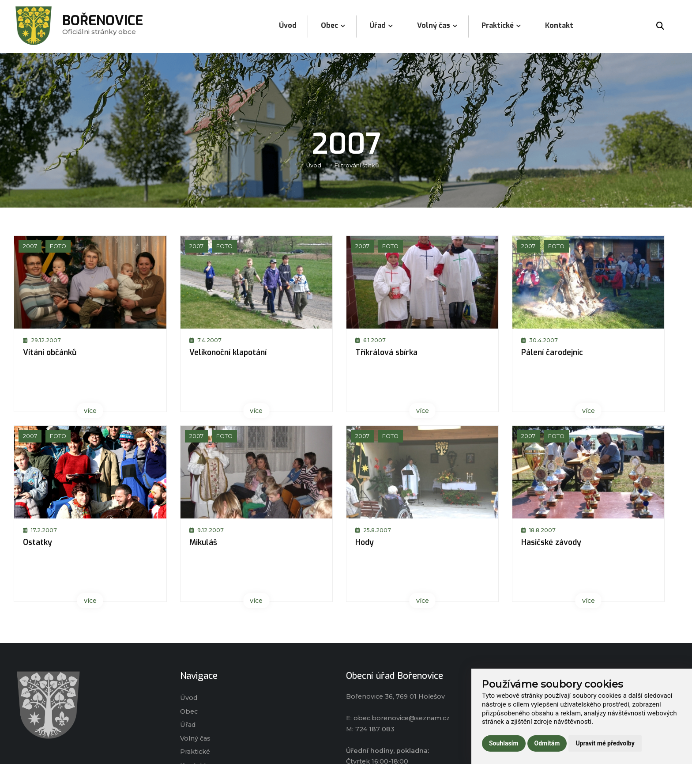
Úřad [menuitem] (381, 25)
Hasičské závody (551, 542)
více (90, 411)
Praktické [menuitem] (501, 25)
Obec (189, 711)
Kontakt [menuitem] (559, 25)
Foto (58, 246)
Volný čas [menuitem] (437, 25)
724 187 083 (375, 729)
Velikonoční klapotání (228, 352)
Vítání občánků (49, 352)
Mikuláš (203, 542)
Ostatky (37, 542)
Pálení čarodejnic (552, 352)
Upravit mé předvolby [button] (604, 743)
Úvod (313, 165)
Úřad (188, 725)
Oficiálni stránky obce (102, 26)
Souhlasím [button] (504, 743)
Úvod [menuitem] (288, 25)
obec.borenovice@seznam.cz (402, 718)
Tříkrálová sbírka (386, 352)
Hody (364, 542)
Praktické (195, 752)
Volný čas (195, 738)
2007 (30, 246)
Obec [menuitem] (333, 25)
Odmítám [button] (547, 743)
